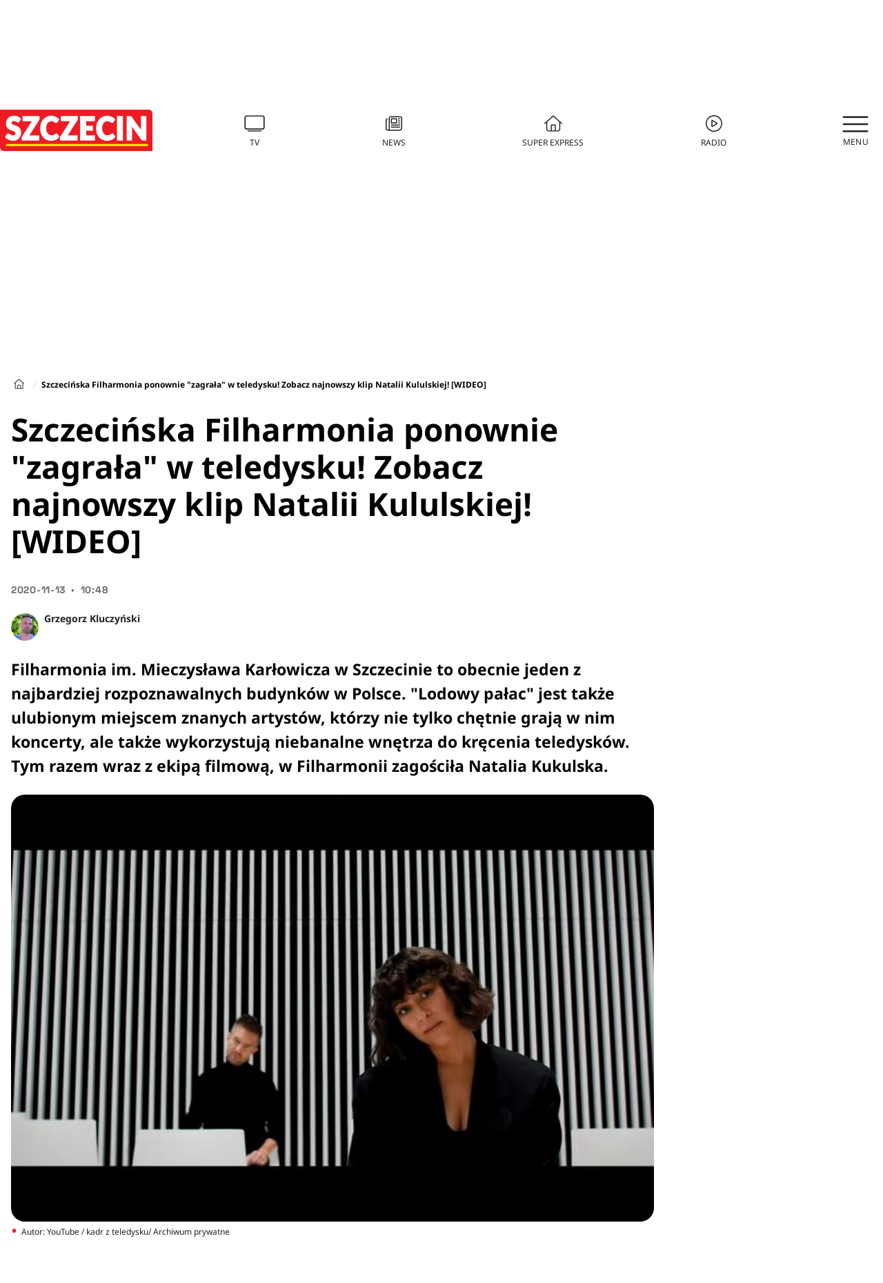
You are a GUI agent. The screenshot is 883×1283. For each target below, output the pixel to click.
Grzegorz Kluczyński (92, 618)
